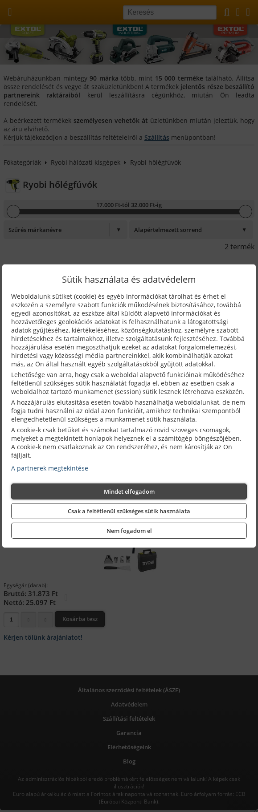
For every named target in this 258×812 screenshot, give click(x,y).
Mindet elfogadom (129, 491)
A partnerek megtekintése (49, 468)
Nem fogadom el (129, 531)
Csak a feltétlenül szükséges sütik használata (129, 511)
